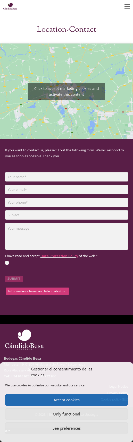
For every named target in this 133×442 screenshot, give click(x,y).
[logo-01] (10, 6)
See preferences (67, 428)
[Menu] (127, 6)
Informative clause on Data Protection (37, 291)
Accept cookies (67, 399)
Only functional (66, 414)
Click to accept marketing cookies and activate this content (66, 91)
